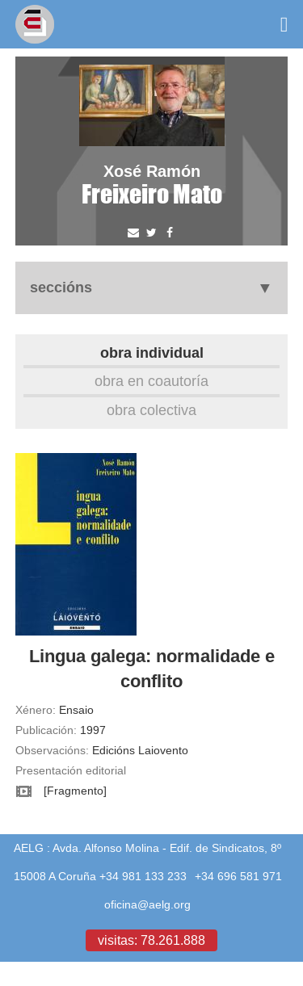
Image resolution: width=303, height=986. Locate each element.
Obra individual (152, 352)
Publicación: (46, 730)
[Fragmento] (75, 790)
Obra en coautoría (151, 380)
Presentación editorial (70, 770)
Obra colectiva (151, 409)
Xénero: (35, 709)
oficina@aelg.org (147, 904)
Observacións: (52, 750)
